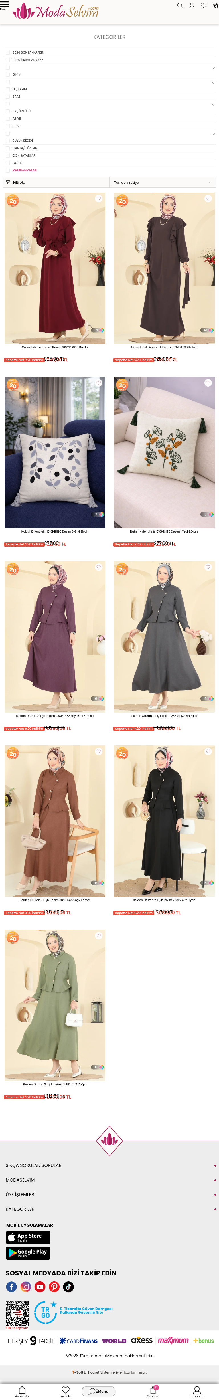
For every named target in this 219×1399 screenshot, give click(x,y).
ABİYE (17, 118)
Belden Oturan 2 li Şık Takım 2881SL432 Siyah (164, 900)
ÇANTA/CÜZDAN (25, 148)
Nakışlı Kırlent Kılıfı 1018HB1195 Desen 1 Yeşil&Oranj (164, 531)
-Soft (78, 1372)
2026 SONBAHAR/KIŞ (28, 52)
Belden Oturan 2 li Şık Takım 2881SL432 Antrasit (164, 716)
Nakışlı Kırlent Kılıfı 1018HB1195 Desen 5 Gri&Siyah (54, 531)
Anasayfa (22, 1391)
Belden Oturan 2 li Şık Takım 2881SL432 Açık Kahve (55, 900)
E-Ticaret (92, 1372)
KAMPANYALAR (25, 170)
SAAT (16, 96)
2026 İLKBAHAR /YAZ (28, 60)
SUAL (16, 126)
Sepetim (153, 1391)
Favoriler (66, 1391)
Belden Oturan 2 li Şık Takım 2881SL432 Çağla (54, 1084)
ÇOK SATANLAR (24, 155)
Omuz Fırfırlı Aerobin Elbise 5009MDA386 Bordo (55, 347)
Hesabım (197, 1391)
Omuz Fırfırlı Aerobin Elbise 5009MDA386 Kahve (164, 347)
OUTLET (18, 163)
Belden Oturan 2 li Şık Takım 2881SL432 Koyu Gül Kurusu (55, 716)
